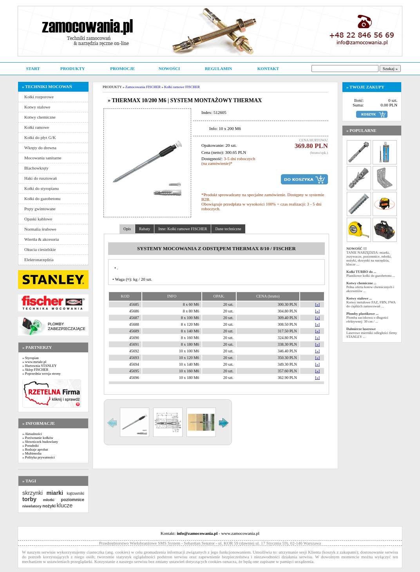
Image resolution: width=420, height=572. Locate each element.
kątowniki (75, 493)
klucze (64, 505)
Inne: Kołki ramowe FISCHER (182, 229)
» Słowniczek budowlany (40, 442)
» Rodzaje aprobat (35, 449)
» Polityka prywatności (38, 457)
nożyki (49, 505)
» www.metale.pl (34, 362)
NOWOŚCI (169, 68)
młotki (48, 500)
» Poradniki (30, 445)
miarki (55, 493)
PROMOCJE (122, 68)
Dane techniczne (228, 229)
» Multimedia (32, 453)
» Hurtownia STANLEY (39, 366)
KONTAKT (268, 68)
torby (29, 499)
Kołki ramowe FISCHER (182, 87)
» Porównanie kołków (37, 438)
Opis (127, 229)
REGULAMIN (218, 68)
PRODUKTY (72, 68)
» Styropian (30, 358)
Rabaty (144, 229)
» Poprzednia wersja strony (41, 373)
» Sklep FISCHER (35, 370)
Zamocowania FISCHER (143, 87)
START (33, 68)
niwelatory (32, 506)
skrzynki (32, 493)
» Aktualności (32, 434)
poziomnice (72, 499)
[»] (317, 304)
